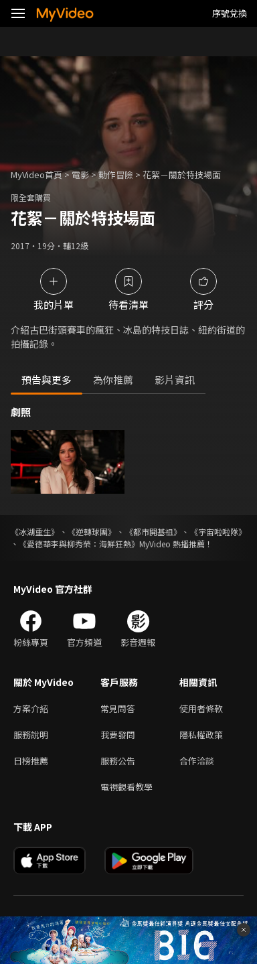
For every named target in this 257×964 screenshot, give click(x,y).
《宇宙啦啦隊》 (218, 531)
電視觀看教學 (126, 786)
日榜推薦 (30, 760)
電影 (80, 174)
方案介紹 (30, 708)
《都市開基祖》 (153, 531)
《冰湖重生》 (35, 531)
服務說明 (30, 734)
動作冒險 (115, 174)
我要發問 (117, 734)
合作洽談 (196, 760)
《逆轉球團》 (92, 531)
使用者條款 (201, 708)
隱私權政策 (201, 734)
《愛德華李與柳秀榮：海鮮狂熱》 (79, 543)
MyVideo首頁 (36, 174)
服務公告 (117, 760)
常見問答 (117, 708)
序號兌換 (229, 13)
